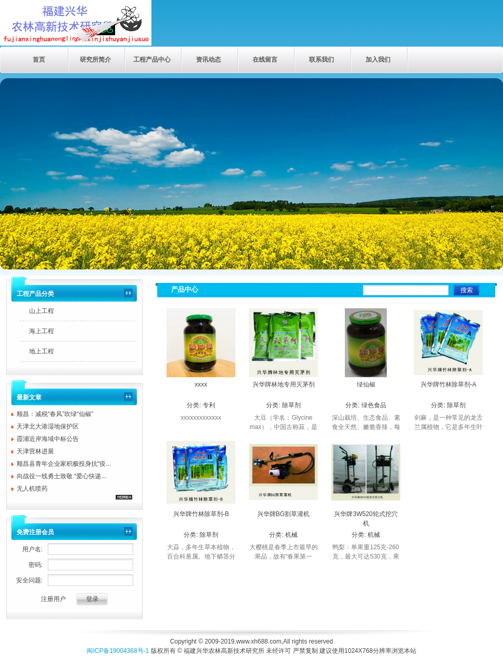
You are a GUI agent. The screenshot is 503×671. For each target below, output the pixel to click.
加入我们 (378, 59)
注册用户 (53, 599)
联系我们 (321, 59)
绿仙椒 (366, 384)
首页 (39, 59)
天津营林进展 (35, 451)
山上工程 (41, 311)
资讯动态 (208, 59)
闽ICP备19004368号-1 (118, 650)
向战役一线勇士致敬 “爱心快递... (61, 476)
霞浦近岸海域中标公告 (48, 438)
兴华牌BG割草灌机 (283, 514)
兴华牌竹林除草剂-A (449, 384)
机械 (291, 534)
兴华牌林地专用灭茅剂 (284, 384)
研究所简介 (95, 59)
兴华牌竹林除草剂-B (201, 514)
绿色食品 (373, 405)
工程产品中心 (152, 59)
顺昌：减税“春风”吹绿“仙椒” (55, 414)
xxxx (201, 384)
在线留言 (265, 59)
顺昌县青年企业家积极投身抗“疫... (64, 463)
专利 (209, 405)
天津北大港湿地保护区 (48, 426)
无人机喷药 (32, 488)
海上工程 (41, 331)
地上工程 (41, 351)
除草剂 (291, 405)
